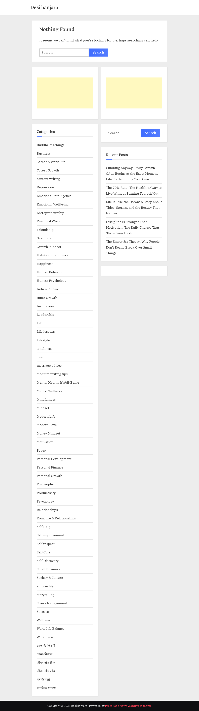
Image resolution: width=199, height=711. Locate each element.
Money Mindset (48, 433)
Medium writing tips (52, 374)
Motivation (45, 442)
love (40, 357)
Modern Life (46, 416)
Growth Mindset (49, 247)
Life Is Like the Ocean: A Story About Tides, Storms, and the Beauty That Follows (134, 207)
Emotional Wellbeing (52, 204)
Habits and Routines (52, 255)
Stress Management (52, 603)
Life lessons (46, 331)
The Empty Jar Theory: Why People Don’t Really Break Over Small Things (133, 247)
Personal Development (54, 459)
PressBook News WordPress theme (128, 706)
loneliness (44, 348)
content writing (48, 178)
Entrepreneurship (50, 213)
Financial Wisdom (50, 221)
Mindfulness (46, 399)
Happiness (45, 263)
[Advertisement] (65, 92)
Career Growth (48, 170)
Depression (45, 187)
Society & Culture (50, 577)
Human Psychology (51, 280)
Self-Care (44, 552)
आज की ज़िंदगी (46, 645)
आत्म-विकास (44, 654)
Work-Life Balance (50, 628)
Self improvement (50, 535)
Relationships (47, 510)
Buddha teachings (50, 145)
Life (40, 323)
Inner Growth (47, 297)
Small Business (48, 569)
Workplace (45, 637)
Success (43, 611)
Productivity (46, 493)
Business (44, 153)
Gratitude (44, 238)
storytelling (45, 594)
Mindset (43, 408)
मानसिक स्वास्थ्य (46, 688)
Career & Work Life (51, 162)
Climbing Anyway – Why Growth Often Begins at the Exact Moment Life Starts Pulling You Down (132, 173)
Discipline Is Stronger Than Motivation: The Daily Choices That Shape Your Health (132, 227)
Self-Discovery (48, 560)
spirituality (45, 586)
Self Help (44, 526)
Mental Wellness (49, 391)
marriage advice (49, 365)
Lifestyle (43, 340)
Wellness (43, 620)
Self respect (46, 544)
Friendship (45, 229)
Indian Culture (48, 289)
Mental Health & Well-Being (58, 382)
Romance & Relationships (56, 518)
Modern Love (47, 425)
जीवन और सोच (46, 671)
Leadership (45, 314)
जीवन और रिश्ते (46, 662)
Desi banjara (44, 7)
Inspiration (45, 306)
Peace (41, 450)
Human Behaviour (51, 272)
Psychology (45, 501)
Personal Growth (49, 476)
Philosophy (45, 484)
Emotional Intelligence (54, 196)
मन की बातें (43, 679)
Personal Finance (50, 467)
